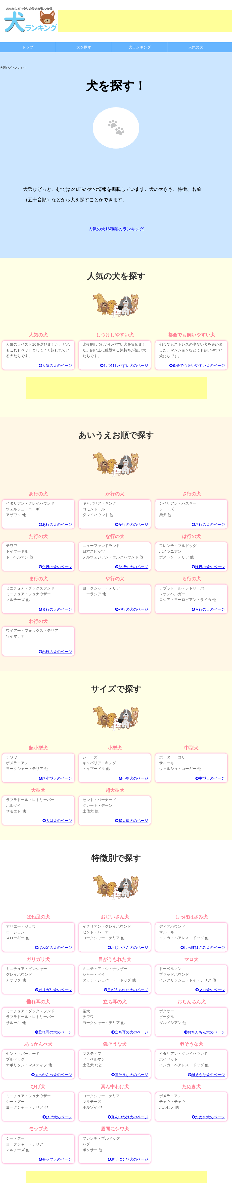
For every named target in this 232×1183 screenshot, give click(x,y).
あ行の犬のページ (55, 524)
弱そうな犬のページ (206, 1075)
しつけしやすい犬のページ (124, 365)
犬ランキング (140, 47)
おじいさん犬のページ (128, 947)
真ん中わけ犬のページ (128, 1117)
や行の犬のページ (131, 609)
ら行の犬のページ (208, 609)
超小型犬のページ (55, 778)
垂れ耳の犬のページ (53, 1032)
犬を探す (83, 47)
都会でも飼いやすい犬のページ (197, 365)
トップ (27, 47)
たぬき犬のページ (208, 1117)
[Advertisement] (116, 388)
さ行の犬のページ (208, 524)
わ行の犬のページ (55, 651)
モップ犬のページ (55, 1159)
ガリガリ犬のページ (53, 990)
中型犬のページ (210, 778)
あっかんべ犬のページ (51, 1075)
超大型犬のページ (131, 820)
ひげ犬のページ (57, 1117)
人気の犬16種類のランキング (116, 228)
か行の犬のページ (131, 524)
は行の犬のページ (208, 567)
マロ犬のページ (210, 990)
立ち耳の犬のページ (129, 1032)
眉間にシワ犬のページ (128, 1159)
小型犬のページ (133, 778)
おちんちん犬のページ (204, 1032)
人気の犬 (195, 47)
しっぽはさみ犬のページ (203, 947)
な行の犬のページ (131, 567)
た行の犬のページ (55, 567)
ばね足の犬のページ (53, 947)
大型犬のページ (57, 820)
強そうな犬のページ (129, 1075)
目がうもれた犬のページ (126, 990)
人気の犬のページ (55, 365)
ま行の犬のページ (55, 609)
